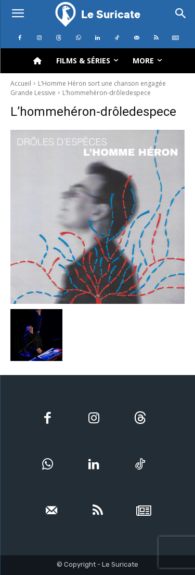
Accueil (20, 83)
